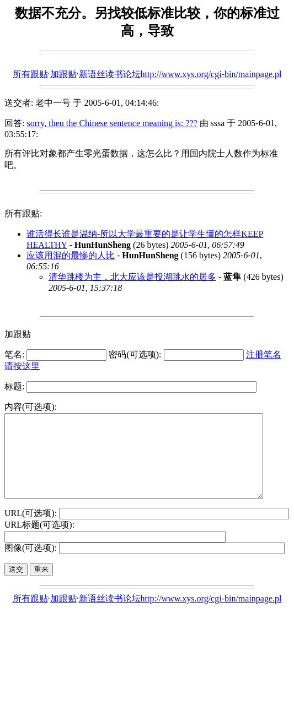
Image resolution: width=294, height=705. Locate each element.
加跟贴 (63, 74)
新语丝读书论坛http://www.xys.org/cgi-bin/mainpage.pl (180, 74)
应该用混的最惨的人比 (70, 255)
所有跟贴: (23, 213)
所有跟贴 (30, 74)
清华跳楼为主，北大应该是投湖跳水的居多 (132, 276)
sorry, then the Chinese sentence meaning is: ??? (111, 123)
